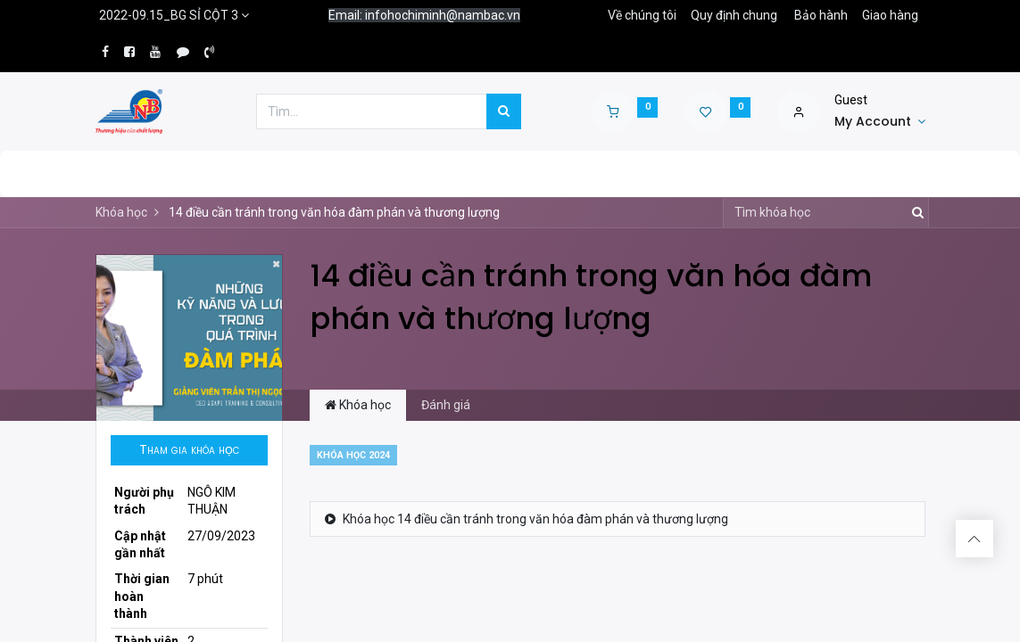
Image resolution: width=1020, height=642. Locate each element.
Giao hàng (890, 15)
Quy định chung (734, 15)
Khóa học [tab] (358, 405)
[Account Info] (879, 122)
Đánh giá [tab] (445, 405)
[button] (189, 450)
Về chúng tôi (642, 15)
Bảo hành (821, 15)
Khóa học (121, 212)
